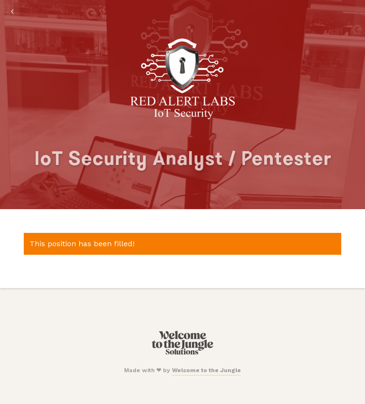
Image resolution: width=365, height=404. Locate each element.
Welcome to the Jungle (206, 370)
